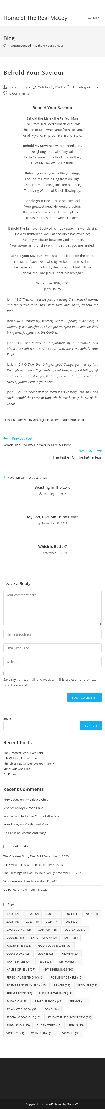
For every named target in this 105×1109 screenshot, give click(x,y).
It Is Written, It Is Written (20, 758)
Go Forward (11, 774)
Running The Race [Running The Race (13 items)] (55, 993)
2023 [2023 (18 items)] (32, 922)
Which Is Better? (52, 546)
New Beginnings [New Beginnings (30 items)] (57, 969)
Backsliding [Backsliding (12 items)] (18, 930)
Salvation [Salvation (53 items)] (17, 1001)
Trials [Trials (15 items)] (76, 1025)
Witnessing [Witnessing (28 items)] (42, 1033)
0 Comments (19, 93)
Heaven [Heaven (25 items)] (70, 954)
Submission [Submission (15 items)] (18, 1025)
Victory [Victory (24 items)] (15, 1033)
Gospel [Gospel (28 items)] (46, 954)
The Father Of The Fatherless (39, 816)
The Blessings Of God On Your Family (29, 763)
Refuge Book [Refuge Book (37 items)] (19, 993)
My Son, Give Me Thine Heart (52, 516)
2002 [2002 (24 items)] (91, 914)
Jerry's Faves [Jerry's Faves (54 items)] (18, 961)
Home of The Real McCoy (35, 17)
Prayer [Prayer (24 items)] (62, 985)
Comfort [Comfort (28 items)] (48, 930)
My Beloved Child (36, 799)
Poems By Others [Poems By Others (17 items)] (66, 977)
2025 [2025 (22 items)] (72, 922)
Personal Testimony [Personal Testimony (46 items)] (24, 977)
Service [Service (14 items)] (78, 1001)
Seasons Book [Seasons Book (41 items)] (48, 1001)
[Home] (4, 45)
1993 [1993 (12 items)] (12, 914)
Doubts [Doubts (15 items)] (15, 938)
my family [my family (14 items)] (69, 961)
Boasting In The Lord (52, 487)
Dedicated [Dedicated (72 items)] (75, 930)
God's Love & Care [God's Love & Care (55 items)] (54, 946)
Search (8, 718)
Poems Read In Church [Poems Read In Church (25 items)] (26, 985)
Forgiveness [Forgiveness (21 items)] (18, 946)
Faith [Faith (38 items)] (71, 938)
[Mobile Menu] (95, 18)
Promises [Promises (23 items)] (87, 985)
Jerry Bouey (18, 87)
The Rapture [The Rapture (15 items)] (49, 1025)
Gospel (23, 420)
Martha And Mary (36, 824)
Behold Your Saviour (49, 45)
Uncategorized (84, 87)
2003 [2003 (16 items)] (12, 922)
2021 (14, 420)
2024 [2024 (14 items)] (52, 922)
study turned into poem (67, 420)
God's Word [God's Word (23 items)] (18, 954)
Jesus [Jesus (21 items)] (45, 961)
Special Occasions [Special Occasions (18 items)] (23, 1017)
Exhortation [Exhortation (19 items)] (44, 938)
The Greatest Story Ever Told (23, 753)
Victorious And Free (16, 769)
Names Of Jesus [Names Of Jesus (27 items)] (20, 969)
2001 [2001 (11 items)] (72, 914)
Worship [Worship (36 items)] (71, 1033)
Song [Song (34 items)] (52, 1009)
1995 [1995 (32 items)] (32, 914)
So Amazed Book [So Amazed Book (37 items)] (22, 1009)
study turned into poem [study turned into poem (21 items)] (69, 1017)
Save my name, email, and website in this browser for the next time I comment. (49, 682)
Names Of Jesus (39, 420)
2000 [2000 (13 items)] (52, 914)
